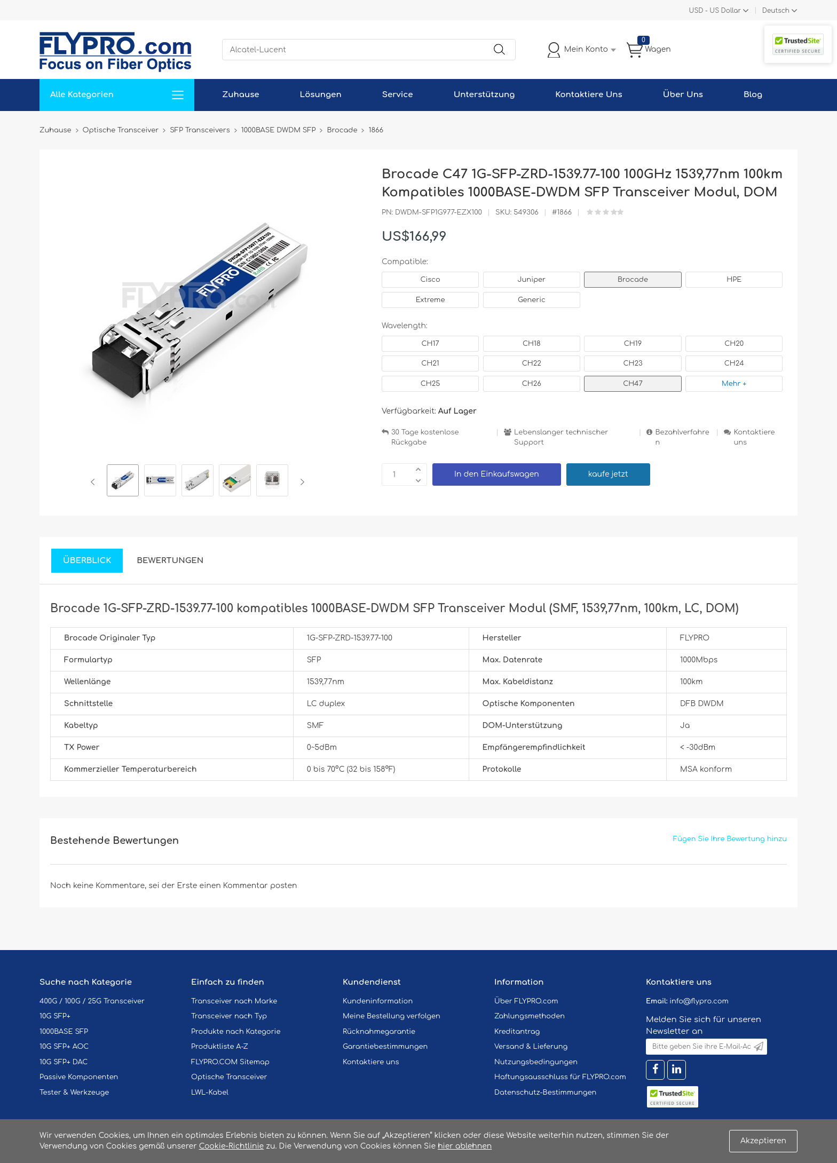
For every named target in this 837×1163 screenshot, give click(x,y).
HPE (734, 279)
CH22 (531, 363)
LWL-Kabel (209, 1092)
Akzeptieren (763, 1141)
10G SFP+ (55, 1016)
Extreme (430, 300)
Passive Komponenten (79, 1077)
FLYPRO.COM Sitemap (230, 1062)
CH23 (632, 363)
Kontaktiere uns (754, 437)
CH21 (430, 363)
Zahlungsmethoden (529, 1016)
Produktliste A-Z (219, 1046)
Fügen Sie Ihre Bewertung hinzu (730, 839)
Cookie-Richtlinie (231, 1146)
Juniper (532, 279)
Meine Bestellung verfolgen (391, 1016)
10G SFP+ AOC (64, 1046)
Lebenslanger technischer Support (561, 437)
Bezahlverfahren (682, 437)
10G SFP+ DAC (64, 1062)
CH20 (734, 343)
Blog (753, 94)
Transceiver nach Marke (234, 1001)
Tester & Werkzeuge (74, 1092)
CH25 (430, 383)
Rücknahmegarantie (379, 1031)
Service (397, 94)
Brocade (633, 279)
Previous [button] (95, 482)
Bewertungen (170, 560)
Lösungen (321, 94)
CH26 (531, 383)
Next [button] (300, 482)
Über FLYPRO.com (526, 1001)
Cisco (430, 279)
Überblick (87, 560)
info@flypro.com (699, 1001)
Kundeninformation (378, 1001)
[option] (122, 482)
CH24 (734, 363)
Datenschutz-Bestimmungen (545, 1092)
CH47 (633, 383)
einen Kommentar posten (248, 886)
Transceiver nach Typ (229, 1016)
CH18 (532, 343)
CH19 (633, 343)
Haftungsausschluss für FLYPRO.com (560, 1077)
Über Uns (683, 94)
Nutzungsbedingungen (536, 1062)
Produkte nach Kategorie (235, 1031)
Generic (532, 300)
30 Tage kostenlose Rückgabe (425, 437)
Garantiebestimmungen (385, 1046)
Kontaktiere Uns (588, 94)
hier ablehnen (465, 1146)
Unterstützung (484, 94)
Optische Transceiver (229, 1077)
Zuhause (240, 94)
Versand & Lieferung (530, 1046)
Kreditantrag (517, 1031)
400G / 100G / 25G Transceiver (92, 1001)
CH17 (430, 343)
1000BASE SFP (64, 1031)
